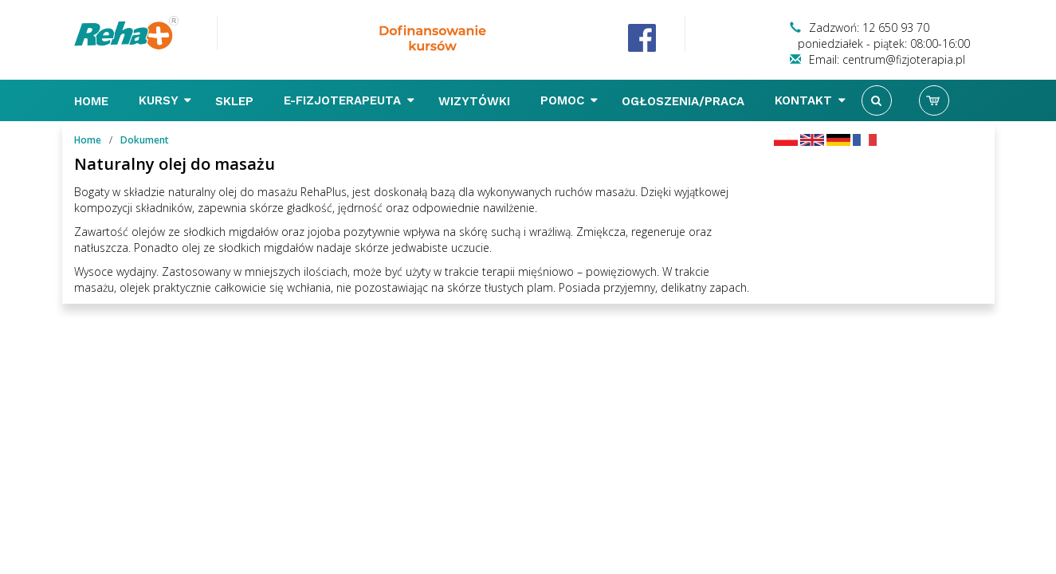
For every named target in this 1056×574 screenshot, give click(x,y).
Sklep (236, 101)
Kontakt (810, 100)
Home (93, 101)
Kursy (165, 100)
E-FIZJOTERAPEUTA (349, 100)
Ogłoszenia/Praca (685, 101)
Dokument (144, 140)
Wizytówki (476, 101)
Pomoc (569, 100)
